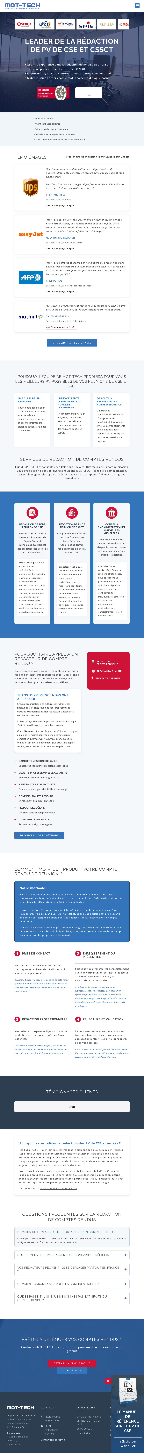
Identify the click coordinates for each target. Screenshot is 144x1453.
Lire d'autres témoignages (72, 342)
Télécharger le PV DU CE (128, 1444)
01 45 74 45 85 (72, 1370)
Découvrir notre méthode (39, 835)
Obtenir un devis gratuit (72, 1363)
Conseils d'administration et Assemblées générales (112, 529)
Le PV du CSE (84, 1428)
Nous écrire (83, 1433)
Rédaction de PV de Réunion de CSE (32, 526)
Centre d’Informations (89, 1416)
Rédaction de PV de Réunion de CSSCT (72, 526)
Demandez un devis (53, 1439)
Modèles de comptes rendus (88, 1423)
